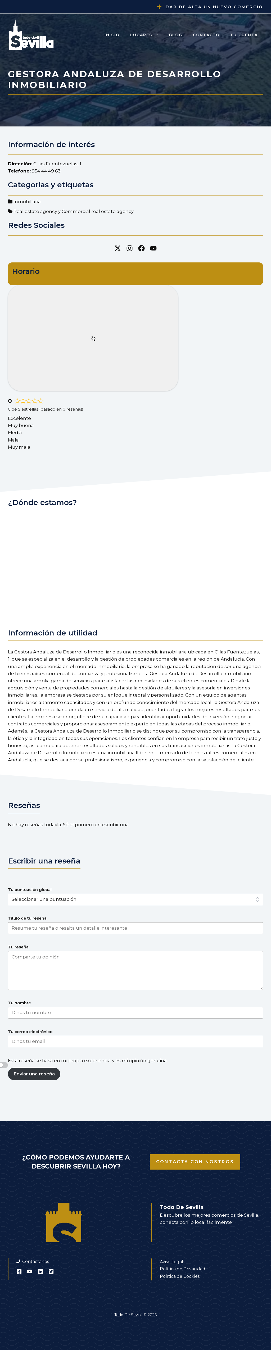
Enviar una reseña (34, 1073)
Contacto (206, 35)
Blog (175, 35)
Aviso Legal (171, 1261)
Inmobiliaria (27, 201)
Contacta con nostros (195, 1161)
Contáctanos (35, 1261)
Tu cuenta (244, 35)
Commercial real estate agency (98, 211)
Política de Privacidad (182, 1268)
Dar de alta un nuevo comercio (214, 6)
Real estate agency (35, 211)
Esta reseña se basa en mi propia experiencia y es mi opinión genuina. (88, 1060)
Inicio (112, 35)
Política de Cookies (180, 1276)
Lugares (147, 35)
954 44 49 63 (46, 171)
